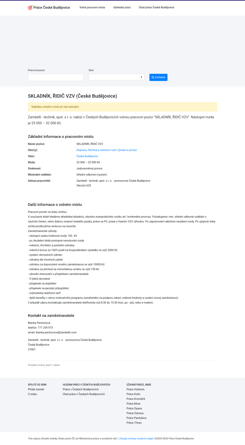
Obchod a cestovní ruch (102, 150)
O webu (32, 394)
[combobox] (116, 77)
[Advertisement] (122, 39)
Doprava (81, 150)
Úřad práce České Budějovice (156, 7)
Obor (91, 70)
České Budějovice (87, 156)
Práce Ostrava (135, 413)
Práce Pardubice (136, 418)
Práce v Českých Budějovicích (81, 389)
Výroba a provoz (127, 150)
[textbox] (95, 77)
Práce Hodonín (135, 389)
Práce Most (133, 403)
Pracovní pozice (36, 70)
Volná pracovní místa (92, 7)
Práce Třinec (134, 422)
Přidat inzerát (36, 389)
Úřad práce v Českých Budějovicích (84, 394)
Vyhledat (158, 77)
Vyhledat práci (122, 7)
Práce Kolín (133, 394)
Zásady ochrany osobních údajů (136, 438)
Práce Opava (134, 408)
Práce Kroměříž (136, 399)
